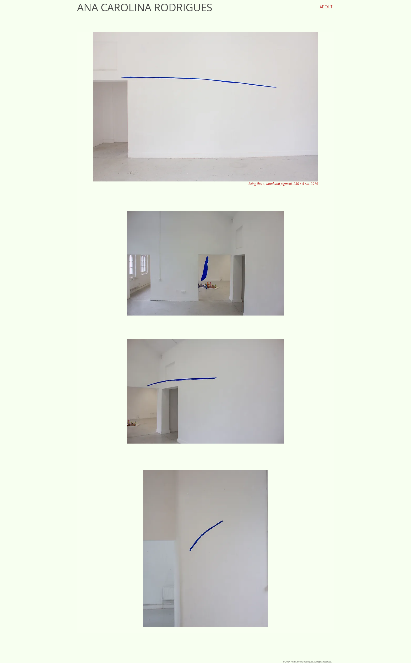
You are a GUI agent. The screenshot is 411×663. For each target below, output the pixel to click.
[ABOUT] (326, 7)
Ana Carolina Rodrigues (302, 661)
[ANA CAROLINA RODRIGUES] (163, 7)
